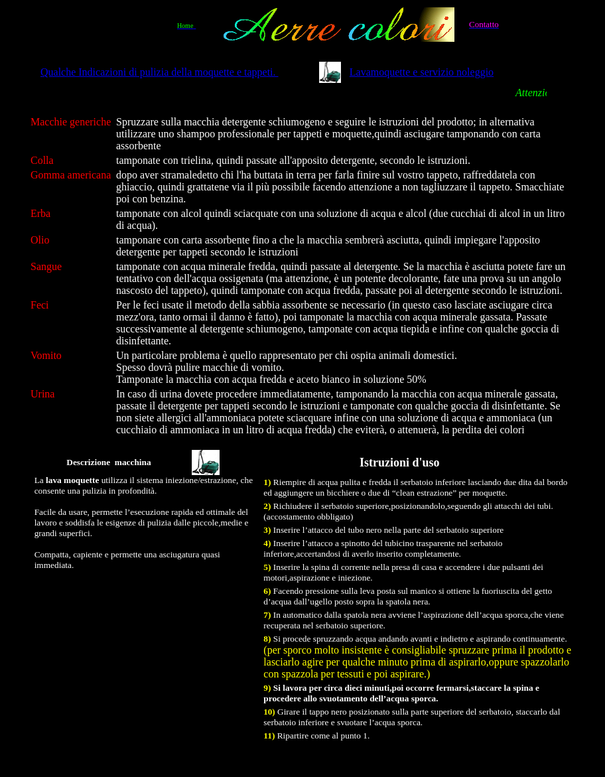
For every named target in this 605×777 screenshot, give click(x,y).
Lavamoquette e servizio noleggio (422, 72)
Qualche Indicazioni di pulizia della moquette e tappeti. (159, 72)
